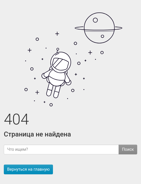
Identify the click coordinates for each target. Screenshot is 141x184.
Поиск (128, 149)
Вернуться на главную (28, 169)
